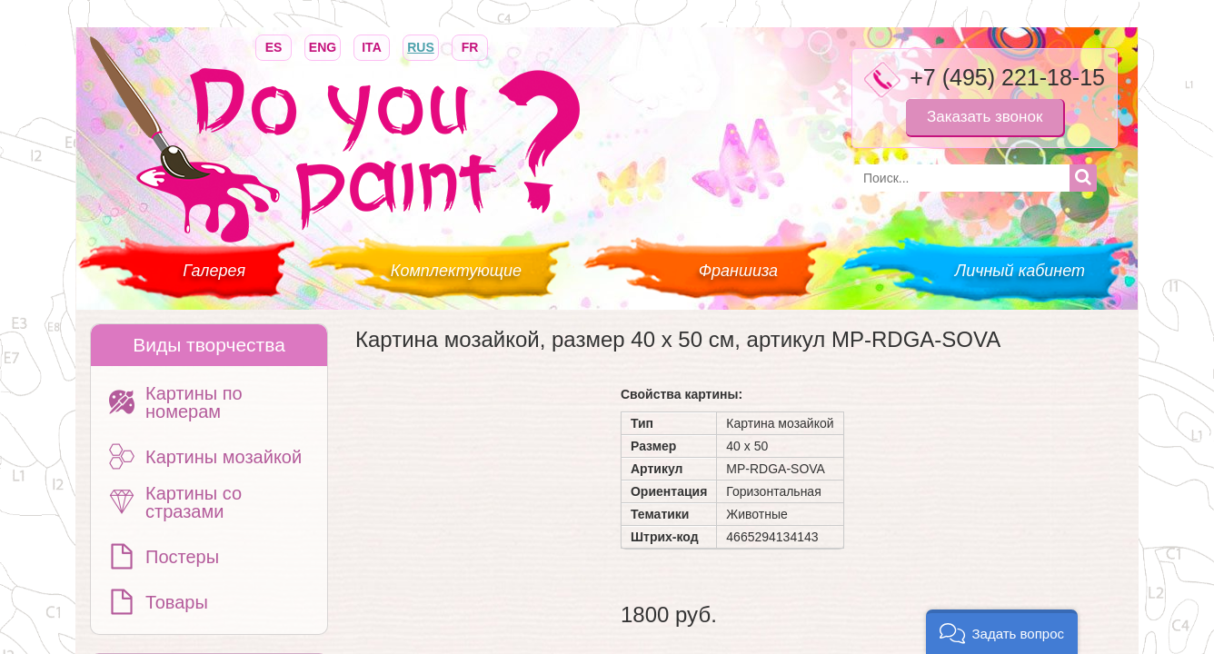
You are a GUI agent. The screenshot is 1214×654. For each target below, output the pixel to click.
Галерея (214, 271)
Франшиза (738, 271)
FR (470, 45)
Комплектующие (456, 271)
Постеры (182, 557)
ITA (371, 45)
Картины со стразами (193, 502)
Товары (176, 602)
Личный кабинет (1020, 271)
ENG (322, 45)
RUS (420, 45)
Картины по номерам (194, 402)
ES (273, 45)
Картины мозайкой (223, 457)
